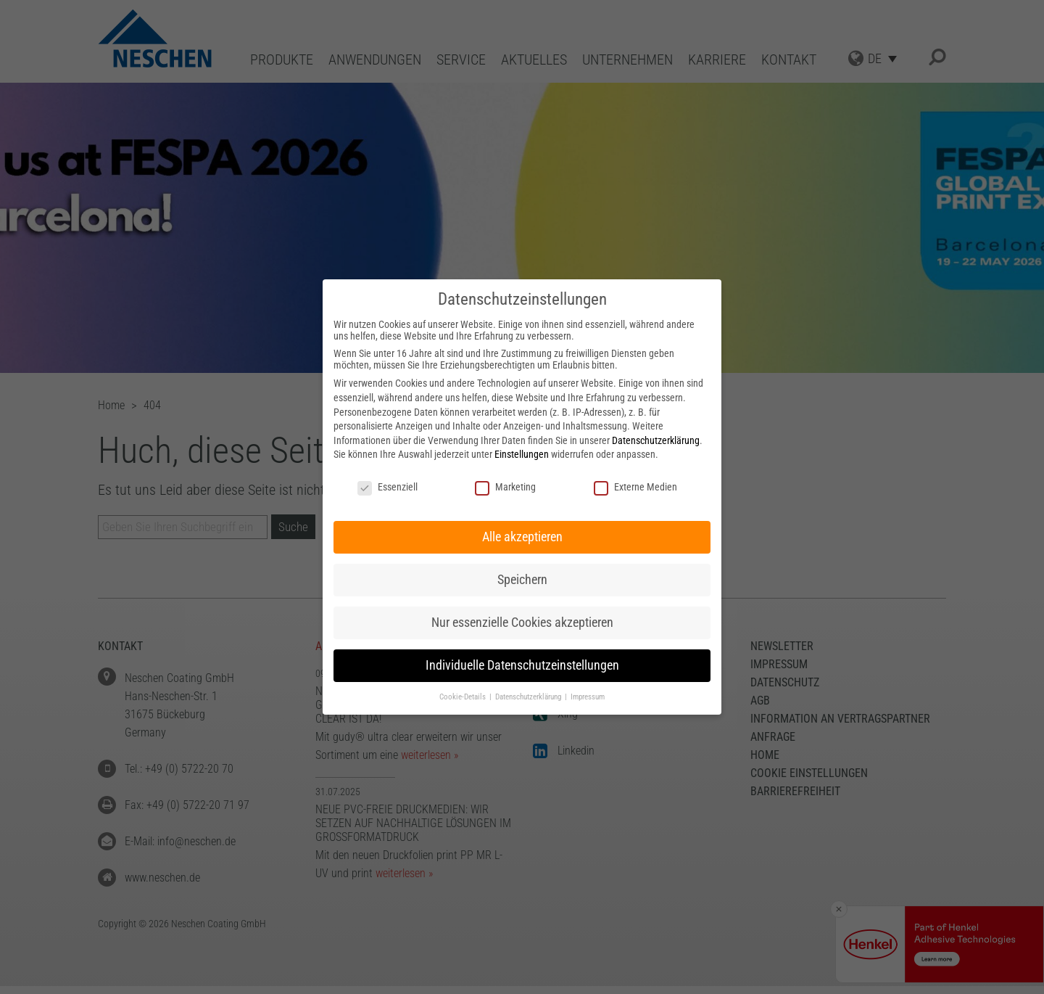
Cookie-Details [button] (463, 697)
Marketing (505, 487)
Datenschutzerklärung (656, 440)
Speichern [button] (522, 579)
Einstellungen (521, 454)
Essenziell (387, 487)
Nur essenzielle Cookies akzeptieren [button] (522, 622)
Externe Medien (635, 487)
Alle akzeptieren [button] (522, 537)
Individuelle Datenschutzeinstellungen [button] (522, 665)
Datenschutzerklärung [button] (529, 697)
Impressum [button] (588, 697)
